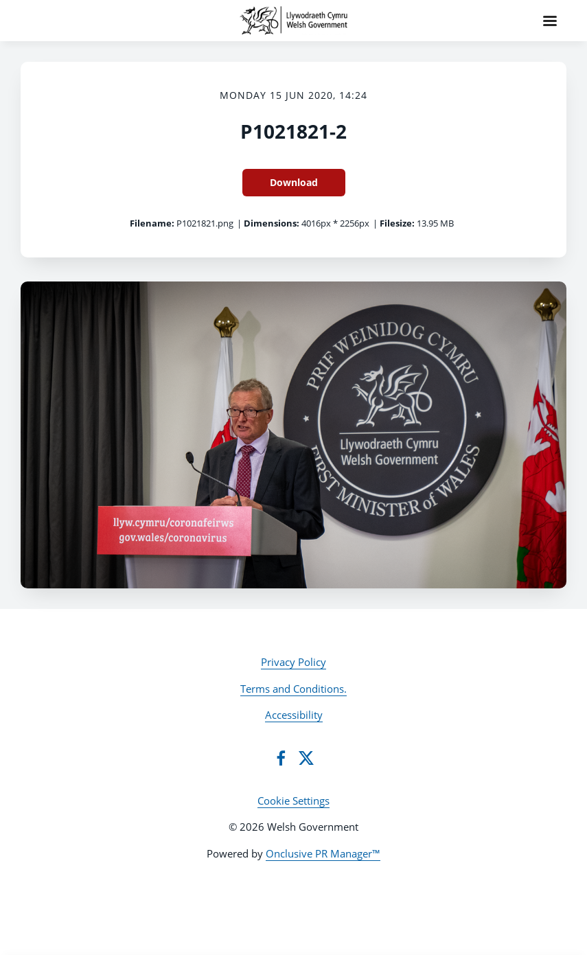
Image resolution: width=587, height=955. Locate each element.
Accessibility (294, 715)
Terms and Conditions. (293, 688)
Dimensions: (271, 223)
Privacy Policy (293, 662)
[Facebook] (280, 758)
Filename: (152, 223)
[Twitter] (306, 758)
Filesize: (397, 223)
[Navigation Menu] (550, 20)
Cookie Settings (293, 800)
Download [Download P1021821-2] (294, 182)
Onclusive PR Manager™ (323, 853)
